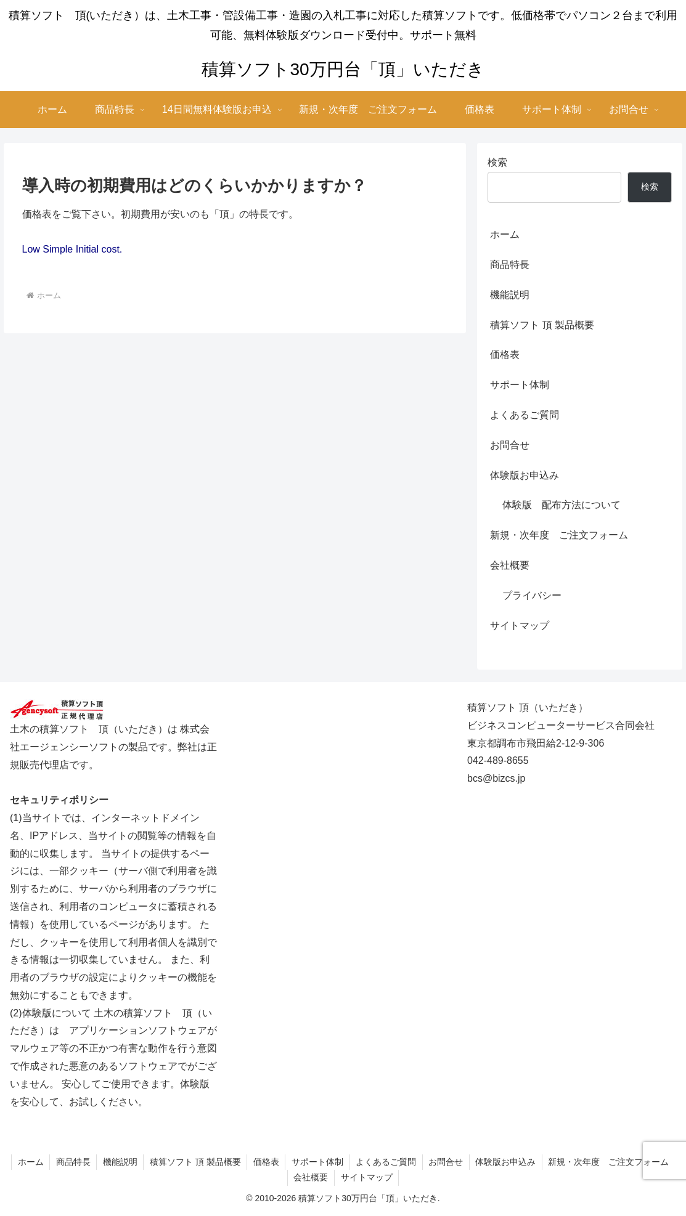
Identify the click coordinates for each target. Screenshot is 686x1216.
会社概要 (509, 565)
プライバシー (531, 595)
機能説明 (509, 295)
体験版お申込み (524, 475)
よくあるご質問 (524, 415)
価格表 (505, 354)
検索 (497, 162)
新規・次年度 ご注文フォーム (559, 535)
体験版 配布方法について (561, 505)
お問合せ (509, 445)
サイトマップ (519, 625)
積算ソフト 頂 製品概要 (542, 325)
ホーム (505, 234)
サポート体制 (519, 384)
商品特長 (509, 264)
